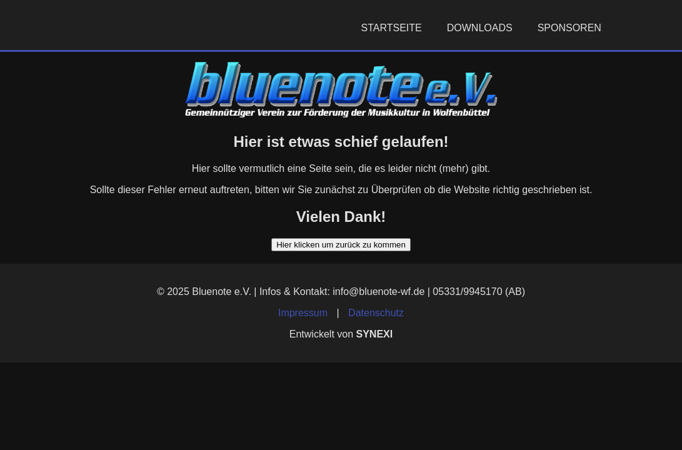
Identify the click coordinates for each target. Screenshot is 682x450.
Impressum (303, 313)
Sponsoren (569, 27)
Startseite (391, 27)
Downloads (480, 27)
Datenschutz (376, 313)
